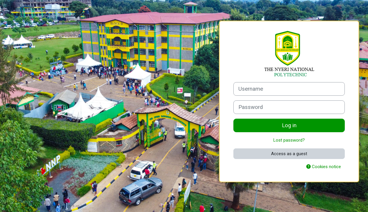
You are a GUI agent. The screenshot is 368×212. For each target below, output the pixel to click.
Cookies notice (323, 166)
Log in (289, 125)
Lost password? (289, 140)
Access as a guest (289, 153)
